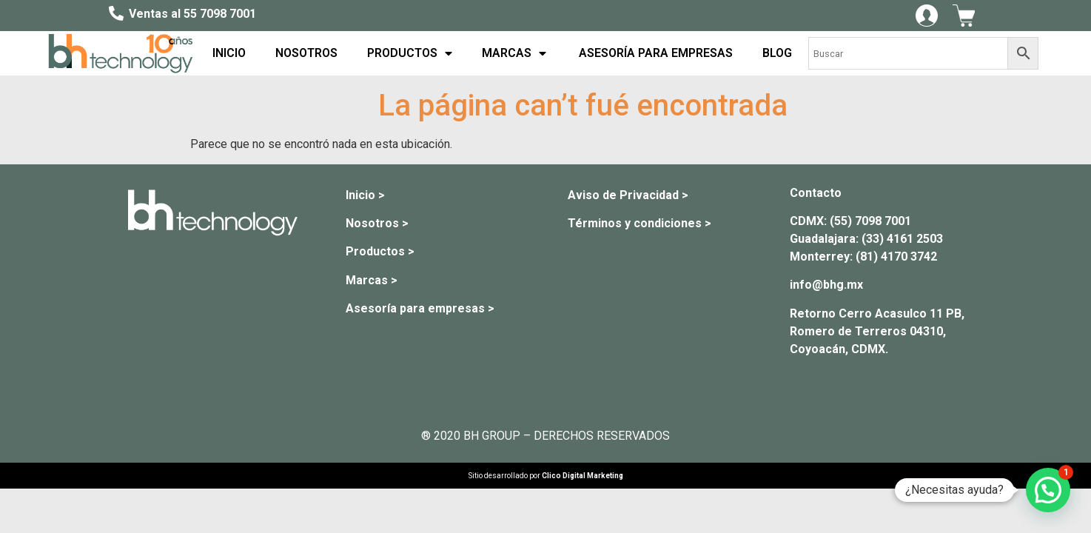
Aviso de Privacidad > (628, 195)
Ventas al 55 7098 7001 (192, 14)
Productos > (380, 251)
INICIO (229, 53)
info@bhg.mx (826, 285)
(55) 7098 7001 (870, 221)
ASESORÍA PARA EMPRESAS (654, 53)
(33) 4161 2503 (902, 239)
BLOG (777, 53)
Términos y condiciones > (639, 223)
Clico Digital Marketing (582, 476)
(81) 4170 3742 (896, 256)
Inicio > (365, 195)
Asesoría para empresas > (420, 308)
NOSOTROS (306, 53)
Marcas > (371, 280)
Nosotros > (377, 223)
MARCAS (514, 53)
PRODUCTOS (409, 53)
